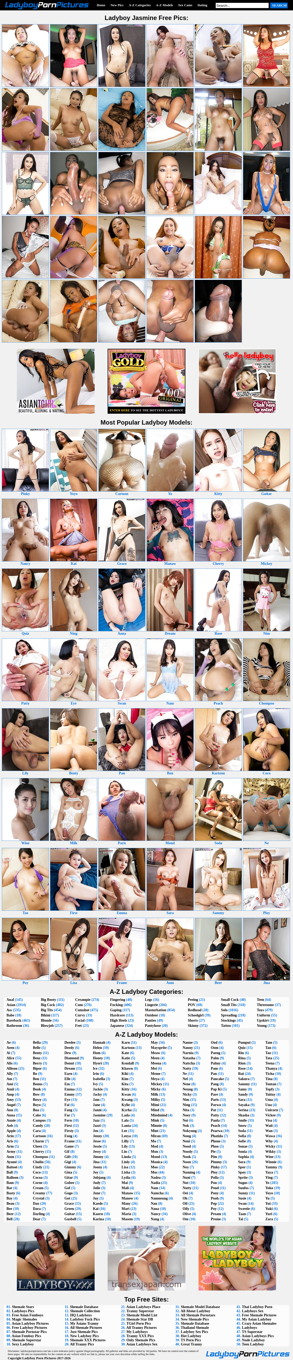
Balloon (12, 1178)
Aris (9, 1141)
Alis (9, 1063)
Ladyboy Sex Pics (194, 1332)
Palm (215, 1058)
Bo (35, 1074)
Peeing (193, 1000)
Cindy (38, 1167)
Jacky (97, 1094)
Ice (95, 1068)
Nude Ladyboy (253, 1340)
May (154, 1042)
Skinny (193, 1026)
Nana (155, 1209)
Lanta (126, 1126)
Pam (214, 1068)
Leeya (126, 1136)
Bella (37, 1042)
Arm (10, 1146)
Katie (126, 1058)
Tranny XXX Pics (140, 1336)
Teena (269, 1063)
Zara (269, 1219)
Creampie (82, 1000)
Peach (215, 1126)
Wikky (270, 1152)
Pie (213, 1152)
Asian (10, 1005)
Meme (155, 1074)
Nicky (187, 1094)
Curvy (80, 1015)
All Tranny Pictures (141, 1328)
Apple (11, 1131)
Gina (68, 1172)
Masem (127, 1219)
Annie (11, 1120)
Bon (36, 1079)
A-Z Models (164, 5)
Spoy (242, 1172)
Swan (242, 1203)
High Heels (118, 1020)
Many (126, 1203)
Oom (215, 1048)
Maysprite (158, 1048)
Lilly (125, 1141)
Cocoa (38, 1178)
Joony (97, 1167)
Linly (126, 1162)
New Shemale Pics (195, 1319)
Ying (269, 1178)
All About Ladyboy (195, 1311)
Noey (186, 1115)
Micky (156, 1089)
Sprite (243, 1178)
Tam (268, 1042)
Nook (187, 1157)
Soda (242, 1131)
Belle (37, 1048)
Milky (155, 1100)
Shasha (243, 1115)
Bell (9, 1219)
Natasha (189, 1058)
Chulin (38, 1162)
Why (269, 1141)
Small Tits (229, 1005)
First (68, 1126)
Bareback (13, 1020)
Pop (214, 1203)
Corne (38, 1183)
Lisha (126, 1172)
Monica (156, 1162)
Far (67, 1115)
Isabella (99, 1079)
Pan (214, 1074)
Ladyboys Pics (23, 1311)
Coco (37, 1172)
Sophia (243, 1157)
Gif (66, 1152)
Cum (79, 1005)
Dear (36, 1219)
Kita (125, 1084)
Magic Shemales (24, 1319)
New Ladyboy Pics (84, 1336)
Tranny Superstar (140, 1311)
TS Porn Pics (191, 1340)
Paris (215, 1100)
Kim (125, 1079)
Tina (269, 1079)
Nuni (186, 1178)
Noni (186, 1141)
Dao (36, 1203)
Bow (36, 1094)
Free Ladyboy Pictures (29, 1328)
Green (69, 1209)
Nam (154, 1188)
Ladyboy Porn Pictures (39, 1358)
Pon (214, 1183)
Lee (124, 1131)
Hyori (97, 1063)
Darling (39, 1214)
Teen (260, 1000)
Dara (37, 1209)
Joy (95, 1172)
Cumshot (82, 1010)
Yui (268, 1203)
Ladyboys (249, 1328)
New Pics (116, 5)
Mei (154, 1068)
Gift (67, 1157)
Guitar (69, 1214)
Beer (10, 1214)
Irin (96, 1074)
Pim (214, 1157)
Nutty (187, 1188)
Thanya (271, 1068)
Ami (9, 1084)
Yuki (269, 1209)
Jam (96, 1100)
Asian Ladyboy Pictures (30, 1323)
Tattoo (226, 1026)
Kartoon (128, 1048)
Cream (38, 1188)
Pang (215, 1084)
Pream (216, 1214)
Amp (10, 1094)
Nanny (188, 1048)
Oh (185, 1198)
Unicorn (271, 1110)
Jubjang (99, 1178)
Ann (9, 1110)
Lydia (126, 1178)
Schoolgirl (196, 1015)
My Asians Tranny (84, 1323)
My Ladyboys (137, 1332)
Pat (213, 1110)
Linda (126, 1157)
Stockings (228, 1020)
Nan (154, 1203)
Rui (241, 1074)
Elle (67, 1079)
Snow (242, 1126)
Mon (154, 1152)
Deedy (69, 1048)
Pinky (215, 1167)
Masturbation (155, 1010)
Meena (156, 1063)
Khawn (127, 1068)
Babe (10, 1015)
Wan (269, 1131)
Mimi (155, 1105)
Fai (66, 1105)
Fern (68, 1120)
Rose (242, 1068)
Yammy (271, 1167)
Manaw (127, 1193)
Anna (10, 1115)
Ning (186, 1105)
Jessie (97, 1146)
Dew (67, 1053)
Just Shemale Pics (84, 1332)
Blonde (46, 1020)
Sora (242, 1162)
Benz (37, 1058)
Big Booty (48, 1000)
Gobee (69, 1183)
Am (9, 1079)
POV (191, 1005)
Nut (186, 1183)
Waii (269, 1126)
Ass (9, 1010)
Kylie (126, 1105)
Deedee (69, 1042)
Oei (185, 1193)
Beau (10, 1203)
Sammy (244, 1084)
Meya (155, 1079)
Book (37, 1089)
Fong (68, 1136)
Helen (97, 1048)
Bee (9, 1209)
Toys (260, 1010)
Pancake (217, 1079)
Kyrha (127, 1110)
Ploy (214, 1172)
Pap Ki (216, 1089)
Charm (38, 1141)
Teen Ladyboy (253, 1344)
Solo (224, 1010)
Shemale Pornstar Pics (29, 1332)
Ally (9, 1074)
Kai (96, 1209)
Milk (154, 1094)
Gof (67, 1188)
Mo (153, 1141)
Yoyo (269, 1193)
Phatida (217, 1136)
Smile (242, 1120)
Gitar (68, 1178)
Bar (9, 1188)
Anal (10, 1000)
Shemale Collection (85, 1311)
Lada (126, 1115)
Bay (9, 1198)
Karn (126, 1042)
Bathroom (14, 1026)
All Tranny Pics (82, 1344)
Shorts (193, 1020)
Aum (10, 1157)
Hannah (99, 1042)
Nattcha (189, 1063)
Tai (240, 1219)
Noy (186, 1167)
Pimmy (216, 1162)
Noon (187, 1162)
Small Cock (230, 1000)
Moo (154, 1167)
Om (186, 1219)
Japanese (117, 1026)
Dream (69, 1068)
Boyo (37, 1105)
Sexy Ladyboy (23, 1344)
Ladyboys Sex (252, 1311)
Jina (96, 1162)
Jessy (97, 1152)
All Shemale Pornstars (198, 1315)
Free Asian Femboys (27, 1315)
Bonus (38, 1084)
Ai (8, 1053)
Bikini (46, 1015)
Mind (155, 1110)
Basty (10, 1193)
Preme (216, 1219)
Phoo (215, 1146)
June (96, 1193)
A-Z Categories (140, 5)
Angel (11, 1105)
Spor (242, 1167)
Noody (188, 1152)
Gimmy (70, 1167)
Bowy (37, 1100)
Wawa (270, 1136)
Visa (268, 1120)
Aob (9, 1126)
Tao (268, 1053)
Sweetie (244, 1209)
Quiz (242, 1048)
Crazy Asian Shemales (259, 1323)
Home (101, 5)
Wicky (270, 1146)
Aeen (10, 1048)
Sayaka (244, 1105)
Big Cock (48, 1005)
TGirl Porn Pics (138, 1323)
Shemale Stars (23, 1307)
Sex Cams (185, 5)
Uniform (263, 1015)
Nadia (155, 1183)
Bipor (37, 1068)
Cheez (38, 1146)
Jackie (98, 1089)
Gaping (115, 1010)
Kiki (125, 1074)
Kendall (128, 1063)
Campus (39, 1120)
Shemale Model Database (200, 1307)
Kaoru (98, 1214)
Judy (97, 1183)
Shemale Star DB (140, 1319)
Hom (97, 1053)
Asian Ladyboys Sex (142, 1344)
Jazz (96, 1120)
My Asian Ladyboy (256, 1319)
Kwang (127, 1100)
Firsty (69, 1131)
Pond (215, 1188)
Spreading (229, 1015)
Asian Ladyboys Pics (258, 1336)
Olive (187, 1214)
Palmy (216, 1063)
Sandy (243, 1094)
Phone (215, 1141)
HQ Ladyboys (81, 1315)
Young (262, 1026)
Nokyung (190, 1131)
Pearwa (216, 1131)
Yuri (268, 1214)
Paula (215, 1120)
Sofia (242, 1136)
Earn (68, 1074)
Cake (37, 1115)
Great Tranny (191, 1344)
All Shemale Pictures (86, 1328)
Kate (125, 1053)
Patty (215, 1115)
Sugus (243, 1183)
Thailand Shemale (195, 1328)
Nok (186, 1126)
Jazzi (97, 1126)
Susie (242, 1198)
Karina (98, 1219)
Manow (127, 1198)
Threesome (265, 1005)
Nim (186, 1100)
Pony (215, 1193)
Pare (214, 1094)
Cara (37, 1131)
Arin (10, 1136)
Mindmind (159, 1115)
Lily (125, 1146)
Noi (185, 1120)
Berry (37, 1063)
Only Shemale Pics (141, 1340)
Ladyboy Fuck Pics (85, 1319)
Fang (68, 1110)
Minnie (156, 1126)
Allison (11, 1068)
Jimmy (98, 1157)
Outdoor (151, 1015)
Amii (10, 1089)
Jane (96, 1105)
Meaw (155, 1053)
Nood (187, 1146)
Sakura (244, 1079)
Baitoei (11, 1167)
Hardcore (117, 1015)
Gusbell (70, 1219)
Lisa (125, 1167)
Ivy (95, 1084)
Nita (186, 1110)
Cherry (38, 1152)
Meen (155, 1058)
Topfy (269, 1089)
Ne (185, 1074)
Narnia (188, 1053)
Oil (185, 1203)
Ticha (269, 1074)
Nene (186, 1084)
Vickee (270, 1115)
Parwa (216, 1105)
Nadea (156, 1178)
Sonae (243, 1146)
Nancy (156, 1214)
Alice (10, 1058)
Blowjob (47, 1026)
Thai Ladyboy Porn (257, 1307)
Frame (69, 1141)
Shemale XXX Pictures (88, 1340)
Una (268, 1105)
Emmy (69, 1094)
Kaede (98, 1203)
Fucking (116, 1005)
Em (67, 1084)
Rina (242, 1058)
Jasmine (99, 1115)
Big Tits (47, 1010)
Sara (242, 1100)
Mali (125, 1188)
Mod (154, 1146)
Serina (243, 1110)
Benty (37, 1053)
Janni (97, 1110)
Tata (268, 1058)
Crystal (38, 1198)
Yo (267, 1183)
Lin (124, 1152)
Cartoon (39, 1136)
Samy (242, 1089)
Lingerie (151, 1005)
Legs (148, 1000)
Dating (202, 5)
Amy (10, 1100)
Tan (268, 1048)
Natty (187, 1068)
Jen (95, 1131)
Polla (215, 1178)
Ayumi (11, 1162)
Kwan (126, 1094)
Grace (69, 1203)
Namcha (157, 1193)
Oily (186, 1209)
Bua (36, 1110)
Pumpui (244, 1042)
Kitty (126, 1089)
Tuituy (270, 1094)
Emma (69, 1089)
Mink (155, 1120)
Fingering (117, 1000)
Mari (125, 1209)
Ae (8, 1042)
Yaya (269, 1172)
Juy (96, 1198)
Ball (9, 1172)
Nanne (188, 1042)
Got (67, 1198)
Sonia (242, 1152)
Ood (214, 1042)
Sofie (242, 1141)
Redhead (194, 1010)
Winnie (270, 1162)
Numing (189, 1172)
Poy (214, 1209)
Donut (69, 1063)
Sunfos (243, 1188)
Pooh (215, 1198)
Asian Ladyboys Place (143, 1307)
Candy (38, 1126)
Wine (269, 1157)
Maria (126, 1214)
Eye (67, 1100)
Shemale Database (84, 1307)
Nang (155, 1219)
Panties (150, 1020)
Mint (154, 1131)
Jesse (97, 1141)
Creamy (39, 1193)
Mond (155, 1157)
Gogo (68, 1193)
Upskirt (263, 1020)
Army (11, 1152)
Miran (156, 1136)
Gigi (67, 1162)
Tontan (270, 1084)
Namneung (159, 1198)
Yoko (269, 1188)
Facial (80, 1020)
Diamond (71, 1058)
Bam (10, 1183)
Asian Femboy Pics (26, 1336)
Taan (242, 1214)
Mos (154, 1172)
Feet (78, 1026)
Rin (241, 1053)
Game (69, 1146)
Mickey (156, 1084)
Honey (98, 1058)
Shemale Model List (142, 1315)
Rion (242, 1063)
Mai (125, 1183)
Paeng (215, 1053)
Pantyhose (153, 1026)
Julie (96, 1188)
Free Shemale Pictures (259, 1315)
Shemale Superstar (26, 1340)
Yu (267, 1198)
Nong (187, 1136)
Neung (188, 1089)
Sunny (243, 1193)
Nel (185, 1079)
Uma (269, 1100)
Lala (125, 1120)
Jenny (97, 1136)
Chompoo (40, 1157)
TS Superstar (252, 1332)
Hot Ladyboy (191, 1336)
